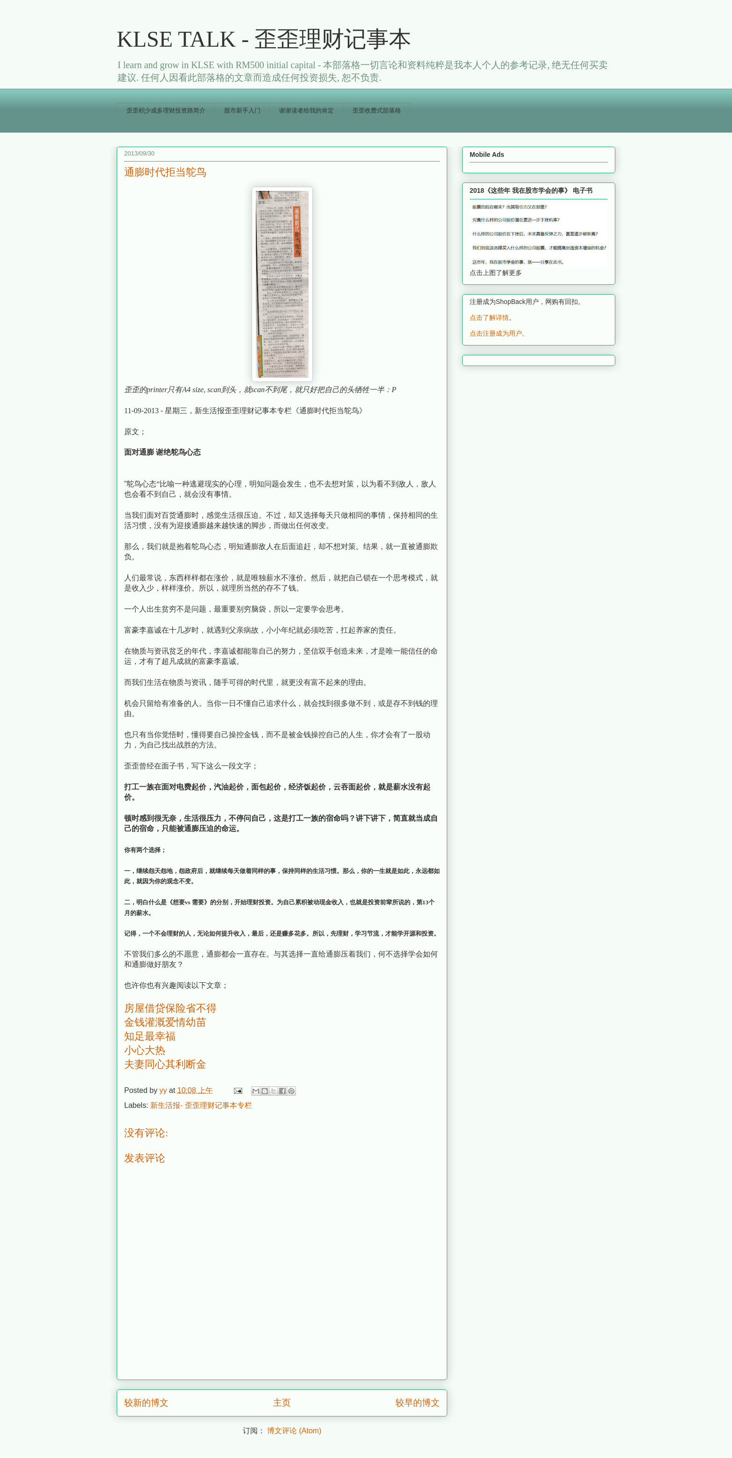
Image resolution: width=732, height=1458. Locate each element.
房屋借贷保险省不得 (170, 1008)
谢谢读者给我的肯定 (306, 110)
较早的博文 (417, 1403)
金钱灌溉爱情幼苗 (165, 1022)
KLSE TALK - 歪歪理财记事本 (264, 39)
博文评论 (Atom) (294, 1431)
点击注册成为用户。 (499, 333)
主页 (282, 1403)
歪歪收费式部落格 (376, 110)
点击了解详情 (489, 317)
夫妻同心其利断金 (165, 1064)
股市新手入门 (242, 110)
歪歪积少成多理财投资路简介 (166, 110)
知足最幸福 (150, 1036)
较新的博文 (146, 1403)
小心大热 (144, 1050)
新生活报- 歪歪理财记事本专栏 (201, 1105)
